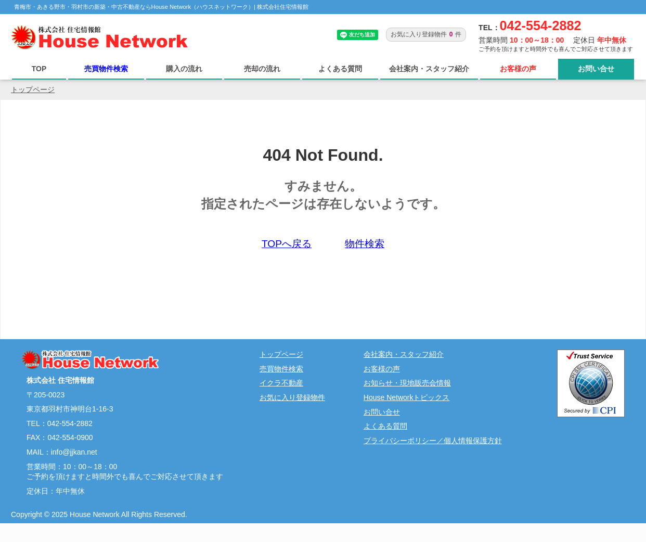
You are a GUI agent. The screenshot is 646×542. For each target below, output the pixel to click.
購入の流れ (184, 68)
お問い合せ (596, 68)
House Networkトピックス (407, 397)
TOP (39, 68)
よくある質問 (340, 68)
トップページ (33, 89)
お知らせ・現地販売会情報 (407, 383)
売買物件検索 (106, 68)
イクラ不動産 (281, 383)
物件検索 (364, 243)
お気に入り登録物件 (292, 398)
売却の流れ (262, 68)
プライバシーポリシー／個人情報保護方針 (433, 440)
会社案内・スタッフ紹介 (429, 68)
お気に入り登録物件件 (426, 34)
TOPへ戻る (287, 243)
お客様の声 (518, 68)
